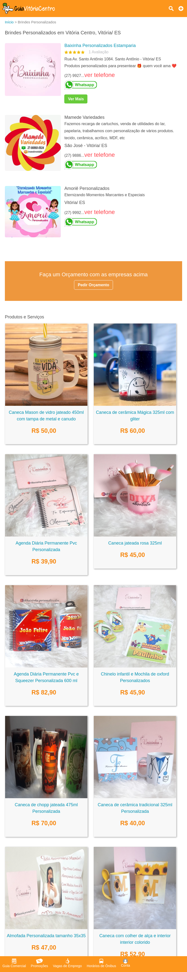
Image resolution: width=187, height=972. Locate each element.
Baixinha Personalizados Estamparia (100, 45)
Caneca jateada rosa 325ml (135, 543)
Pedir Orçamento (93, 285)
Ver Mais (76, 99)
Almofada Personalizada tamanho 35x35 (46, 935)
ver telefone (99, 75)
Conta (125, 963)
